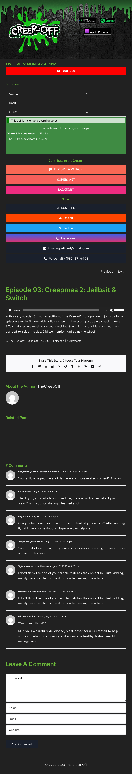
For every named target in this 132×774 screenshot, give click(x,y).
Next (120, 271)
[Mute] (111, 310)
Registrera (24, 516)
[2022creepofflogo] (34, 5)
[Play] (10, 310)
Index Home (24, 491)
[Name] (66, 708)
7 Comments (74, 340)
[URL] (66, 730)
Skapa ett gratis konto (30, 541)
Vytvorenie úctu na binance (33, 566)
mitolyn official (26, 616)
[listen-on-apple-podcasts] (97, 29)
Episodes (58, 340)
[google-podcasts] (87, 19)
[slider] (61, 310)
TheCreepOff (17, 340)
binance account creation (32, 591)
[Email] (66, 719)
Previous (107, 271)
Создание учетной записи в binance (38, 471)
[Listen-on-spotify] (108, 18)
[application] (66, 310)
